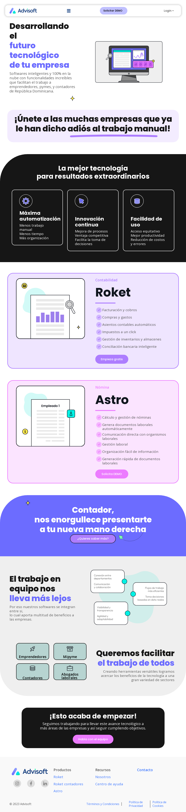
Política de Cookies (159, 804)
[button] (69, 11)
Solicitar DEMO (112, 10)
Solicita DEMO (112, 474)
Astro (58, 791)
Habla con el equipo (93, 739)
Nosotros (103, 776)
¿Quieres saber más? (93, 539)
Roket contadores (68, 784)
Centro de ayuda (109, 784)
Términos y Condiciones (102, 804)
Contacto (145, 770)
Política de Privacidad (136, 804)
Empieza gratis (112, 359)
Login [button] (168, 11)
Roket (58, 776)
